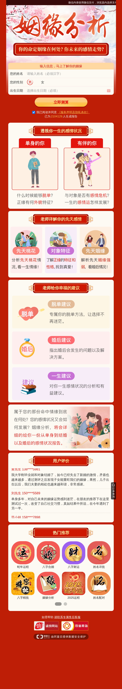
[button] (58, 604)
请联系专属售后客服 (67, 617)
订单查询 (113, 492)
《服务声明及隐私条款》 (74, 112)
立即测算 (61, 102)
